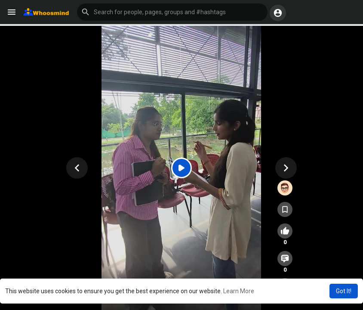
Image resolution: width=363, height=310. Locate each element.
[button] (172, 12)
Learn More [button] (238, 291)
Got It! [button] (343, 291)
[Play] (181, 168)
